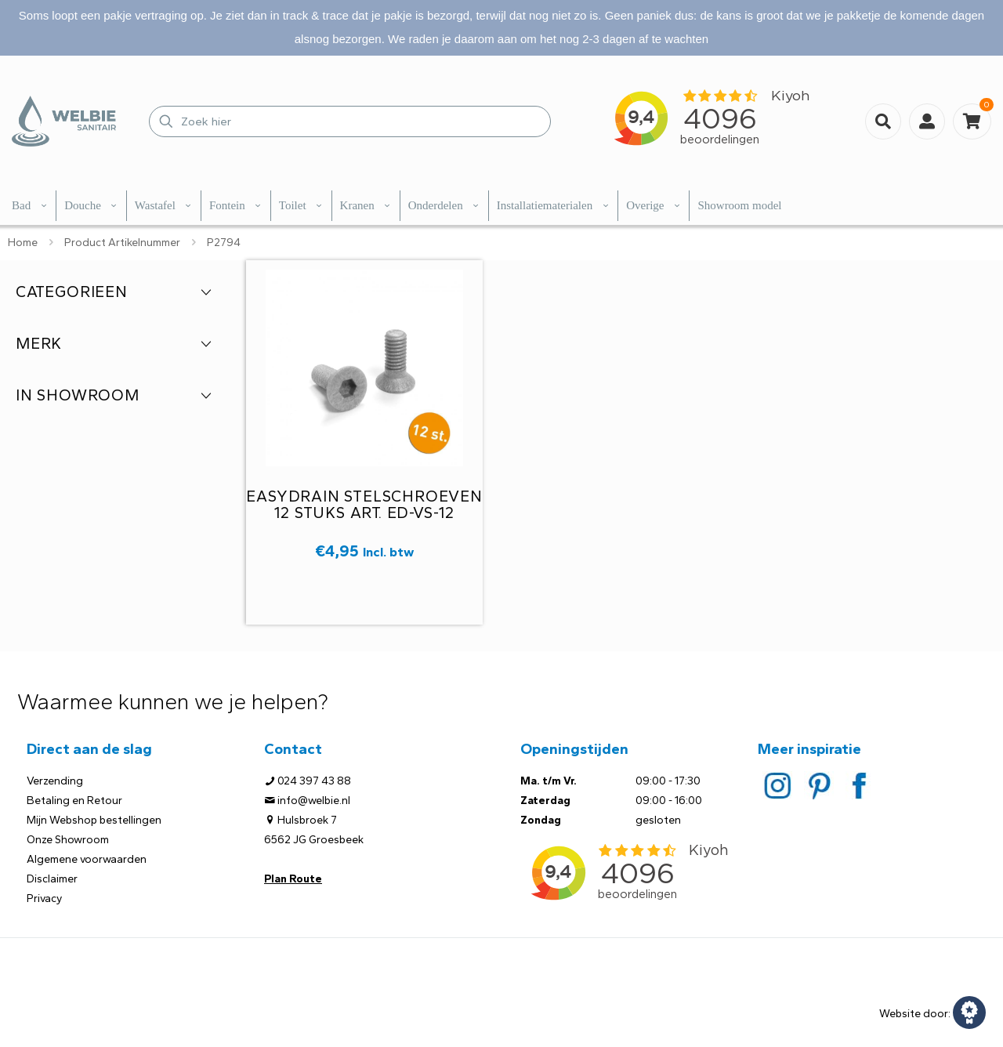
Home (23, 242)
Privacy (44, 898)
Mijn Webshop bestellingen (94, 820)
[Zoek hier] (350, 121)
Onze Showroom (68, 839)
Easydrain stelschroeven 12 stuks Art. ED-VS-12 (364, 504)
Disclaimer (52, 879)
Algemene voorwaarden (87, 859)
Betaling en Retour (74, 800)
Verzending (55, 781)
